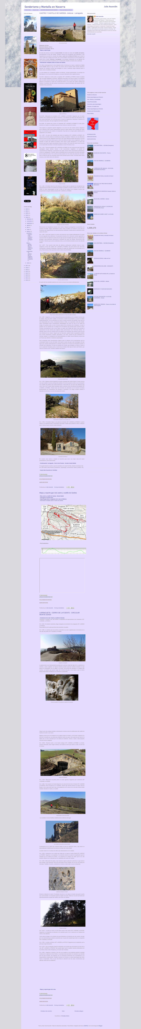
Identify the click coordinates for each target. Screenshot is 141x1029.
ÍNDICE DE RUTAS (91, 136)
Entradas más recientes (46, 1011)
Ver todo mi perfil (91, 34)
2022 (27, 209)
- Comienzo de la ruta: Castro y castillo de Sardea (51, 618)
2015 (27, 269)
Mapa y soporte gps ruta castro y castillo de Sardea (58, 493)
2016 (27, 267)
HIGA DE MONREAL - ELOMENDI (102, 160)
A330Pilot (86, 1025)
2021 (27, 211)
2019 (27, 215)
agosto (28, 225)
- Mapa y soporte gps (44, 50)
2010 (27, 280)
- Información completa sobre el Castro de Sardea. (51, 500)
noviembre (29, 221)
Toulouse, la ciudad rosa (93, 106)
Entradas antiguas (79, 1011)
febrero (28, 231)
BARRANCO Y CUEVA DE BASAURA (103, 289)
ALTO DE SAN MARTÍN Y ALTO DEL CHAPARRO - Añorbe (102, 297)
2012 (27, 276)
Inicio (63, 1011)
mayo (28, 229)
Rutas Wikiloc (90, 113)
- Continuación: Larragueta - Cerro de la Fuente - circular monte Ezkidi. (57, 463)
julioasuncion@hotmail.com (45, 476)
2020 (27, 213)
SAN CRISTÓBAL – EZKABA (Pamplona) (104, 145)
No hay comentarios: (59, 487)
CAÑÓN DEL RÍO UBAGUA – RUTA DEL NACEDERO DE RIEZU (103, 169)
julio (28, 227)
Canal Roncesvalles (92, 101)
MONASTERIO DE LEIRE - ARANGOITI (103, 266)
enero (28, 263)
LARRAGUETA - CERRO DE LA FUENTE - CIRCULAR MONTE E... (30, 256)
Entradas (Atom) (65, 1016)
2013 (27, 274)
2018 (27, 217)
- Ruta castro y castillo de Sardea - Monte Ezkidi (51, 496)
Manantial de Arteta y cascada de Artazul (103, 176)
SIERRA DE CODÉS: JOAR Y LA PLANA (103, 214)
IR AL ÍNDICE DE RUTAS (45, 479)
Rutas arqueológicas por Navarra (95, 97)
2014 (27, 271)
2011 (27, 278)
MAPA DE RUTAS (43, 482)
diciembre (29, 219)
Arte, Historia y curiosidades (94, 99)
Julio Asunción (99, 16)
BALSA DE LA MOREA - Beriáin (101, 199)
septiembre (29, 223)
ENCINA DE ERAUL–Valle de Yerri (102, 258)
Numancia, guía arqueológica (94, 104)
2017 (27, 265)
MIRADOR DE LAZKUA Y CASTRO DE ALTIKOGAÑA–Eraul (103, 207)
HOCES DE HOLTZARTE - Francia (102, 153)
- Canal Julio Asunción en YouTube (48, 470)
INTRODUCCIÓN (91, 134)
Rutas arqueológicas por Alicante (95, 108)
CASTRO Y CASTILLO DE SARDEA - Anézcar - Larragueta (61, 13)
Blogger (100, 1025)
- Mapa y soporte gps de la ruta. (47, 989)
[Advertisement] (99, 63)
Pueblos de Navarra (92, 94)
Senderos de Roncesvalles (93, 111)
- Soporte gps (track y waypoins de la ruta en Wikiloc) (52, 499)
